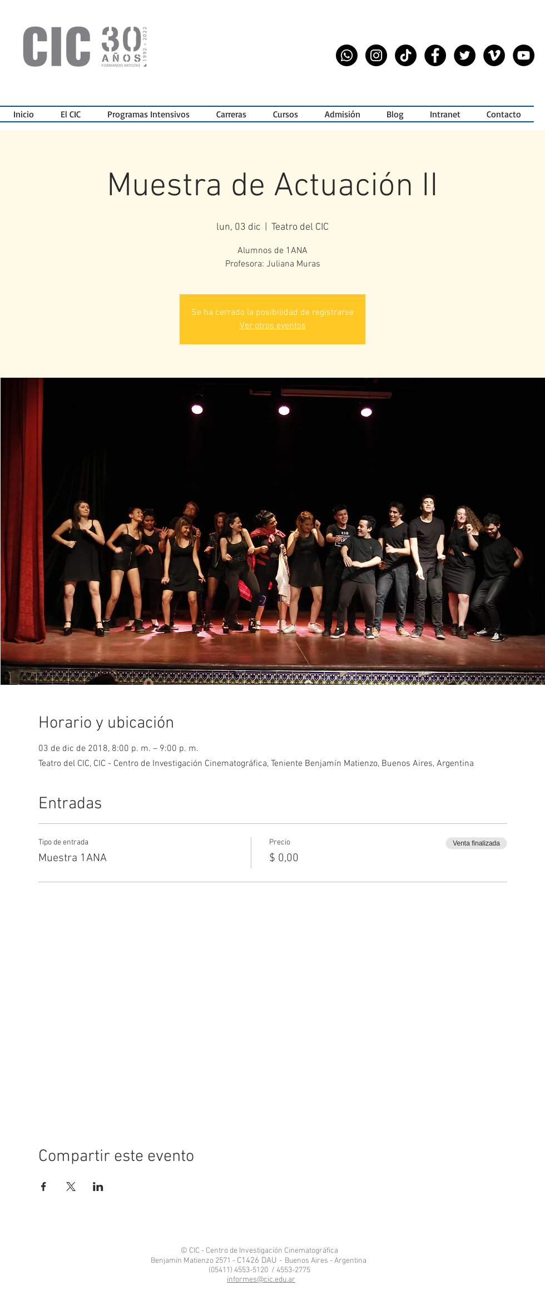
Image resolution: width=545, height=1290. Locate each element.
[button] (148, 114)
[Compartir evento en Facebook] (43, 1186)
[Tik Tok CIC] (406, 55)
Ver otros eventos (273, 326)
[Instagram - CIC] (376, 55)
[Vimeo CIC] (494, 55)
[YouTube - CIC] (523, 55)
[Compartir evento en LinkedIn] (98, 1186)
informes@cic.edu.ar (261, 1279)
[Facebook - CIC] (435, 55)
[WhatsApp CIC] (347, 55)
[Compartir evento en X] (71, 1186)
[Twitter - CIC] (464, 55)
